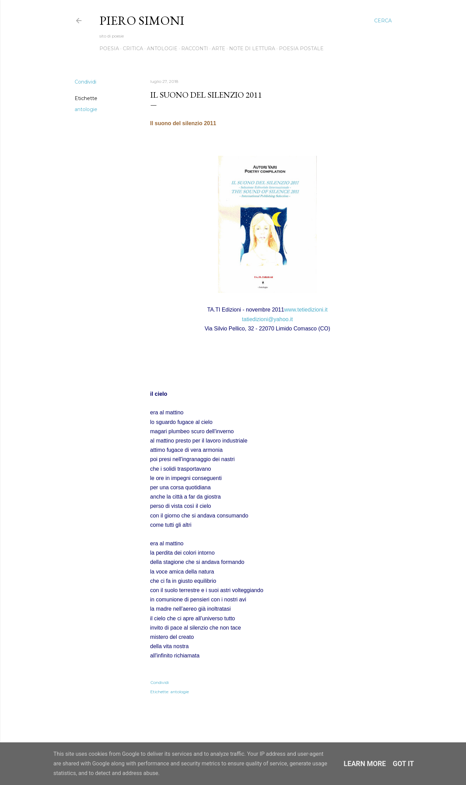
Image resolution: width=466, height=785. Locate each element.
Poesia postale (301, 48)
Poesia (109, 48)
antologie (86, 109)
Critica (133, 48)
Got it (403, 764)
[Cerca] (383, 20)
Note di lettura (252, 48)
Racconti (194, 48)
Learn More (365, 764)
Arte (218, 48)
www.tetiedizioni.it (305, 310)
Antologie (162, 48)
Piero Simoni (141, 20)
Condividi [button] (85, 82)
